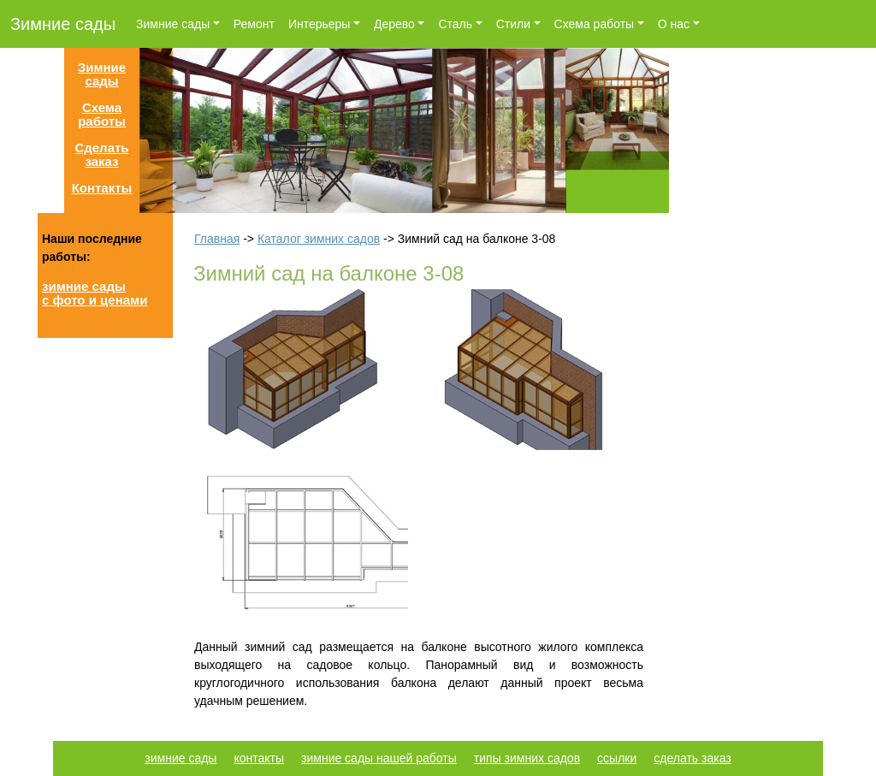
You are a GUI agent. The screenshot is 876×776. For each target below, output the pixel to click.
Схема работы (594, 24)
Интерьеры (319, 24)
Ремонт (254, 24)
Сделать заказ (101, 155)
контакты (259, 758)
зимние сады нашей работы (379, 758)
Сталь (455, 24)
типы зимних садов (527, 758)
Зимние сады (62, 24)
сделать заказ (692, 758)
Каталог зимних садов (318, 239)
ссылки (616, 758)
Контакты (102, 188)
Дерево (394, 24)
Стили (513, 24)
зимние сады (180, 758)
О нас (674, 24)
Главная (217, 239)
